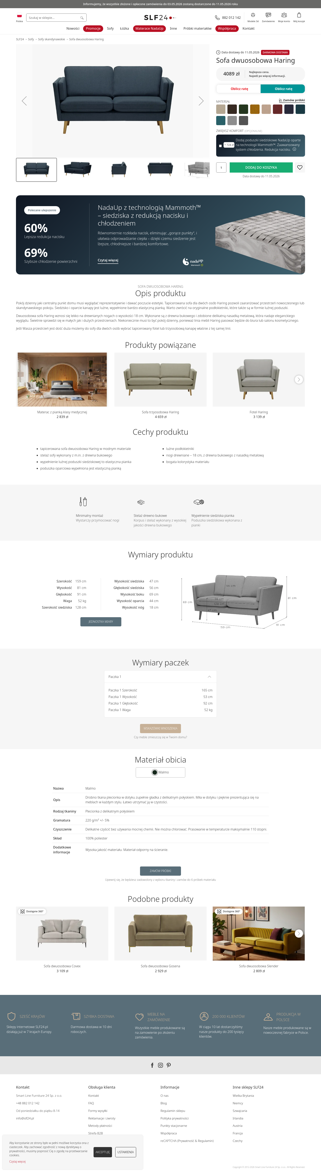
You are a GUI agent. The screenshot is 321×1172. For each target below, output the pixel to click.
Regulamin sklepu (172, 1111)
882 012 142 (30, 1103)
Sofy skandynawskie (51, 39)
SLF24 (20, 39)
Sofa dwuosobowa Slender (258, 966)
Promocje (93, 28)
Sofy (110, 28)
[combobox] (56, 17)
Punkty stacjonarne (173, 1126)
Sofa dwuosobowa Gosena (160, 966)
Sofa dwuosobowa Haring (86, 39)
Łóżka (124, 28)
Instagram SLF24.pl (160, 1065)
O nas (164, 1095)
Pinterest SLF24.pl (168, 1065)
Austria (238, 1126)
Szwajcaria (240, 1111)
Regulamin (205, 1141)
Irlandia (238, 1118)
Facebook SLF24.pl (152, 1065)
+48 (18, 1103)
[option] (220, 109)
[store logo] (160, 17)
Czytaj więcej (17, 1161)
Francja (238, 1133)
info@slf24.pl (25, 1118)
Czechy (238, 1141)
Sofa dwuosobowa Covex (62, 966)
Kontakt (249, 28)
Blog (163, 1103)
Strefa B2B (95, 1133)
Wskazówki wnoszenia (160, 728)
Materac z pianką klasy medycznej (62, 412)
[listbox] (260, 115)
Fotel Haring (259, 412)
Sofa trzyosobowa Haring (160, 412)
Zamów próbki (160, 871)
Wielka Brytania (243, 1095)
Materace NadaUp (149, 28)
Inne (173, 28)
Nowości (73, 28)
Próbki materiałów (197, 28)
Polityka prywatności (174, 1118)
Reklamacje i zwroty (101, 1118)
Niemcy (238, 1103)
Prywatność (186, 1141)
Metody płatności (100, 1126)
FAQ (91, 1103)
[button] (24, 100)
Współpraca (227, 28)
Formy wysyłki (97, 1111)
